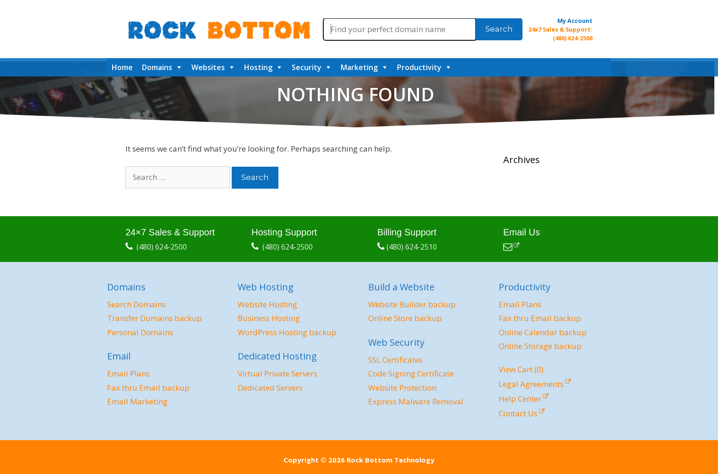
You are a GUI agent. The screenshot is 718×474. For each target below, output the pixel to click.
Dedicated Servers (270, 387)
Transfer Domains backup (154, 318)
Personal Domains (140, 332)
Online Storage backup (540, 346)
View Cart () (521, 369)
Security (306, 67)
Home (122, 67)
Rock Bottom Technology (391, 459)
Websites (208, 67)
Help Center (520, 398)
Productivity (419, 67)
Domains (157, 67)
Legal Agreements (531, 384)
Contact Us (518, 413)
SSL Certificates (395, 359)
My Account (575, 20)
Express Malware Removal (415, 401)
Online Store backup (405, 318)
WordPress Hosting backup (287, 332)
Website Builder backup (412, 304)
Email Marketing (137, 401)
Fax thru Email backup (148, 387)
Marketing (359, 67)
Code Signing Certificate (411, 373)
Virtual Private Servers (277, 373)
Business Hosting (269, 318)
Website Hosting (267, 304)
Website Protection (402, 387)
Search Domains (136, 304)
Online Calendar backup (543, 332)
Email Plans (128, 373)
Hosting (258, 67)
